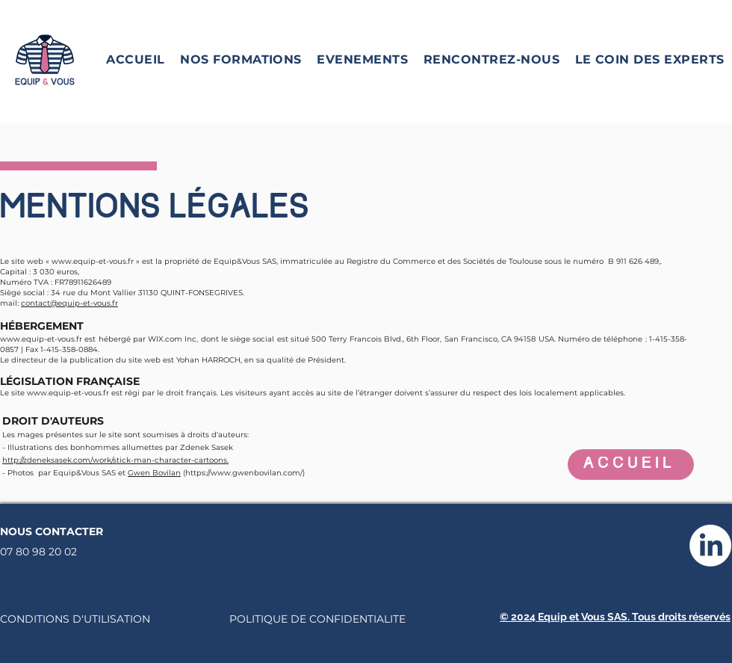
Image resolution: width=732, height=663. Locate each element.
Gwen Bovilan (154, 473)
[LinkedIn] (710, 546)
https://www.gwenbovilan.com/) (245, 473)
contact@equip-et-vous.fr (69, 303)
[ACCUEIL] (631, 464)
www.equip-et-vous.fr (93, 261)
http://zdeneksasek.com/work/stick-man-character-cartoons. (115, 460)
